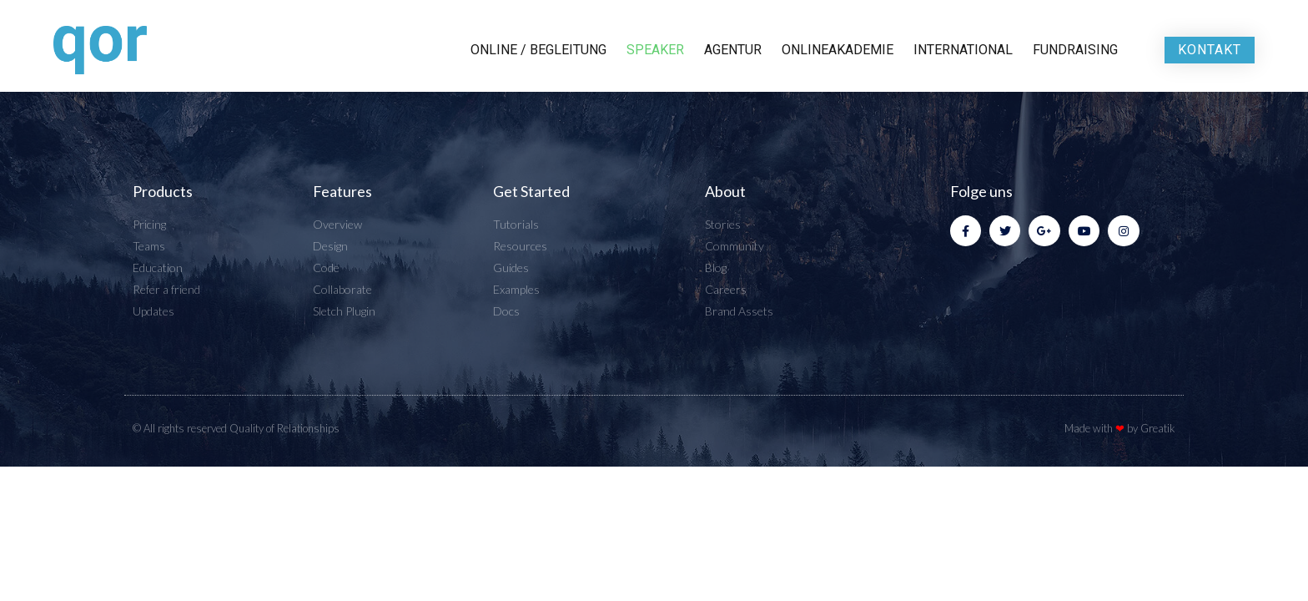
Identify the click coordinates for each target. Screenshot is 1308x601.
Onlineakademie (837, 50)
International (963, 50)
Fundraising (1075, 50)
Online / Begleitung (538, 50)
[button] (1210, 50)
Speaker (655, 50)
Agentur (733, 50)
